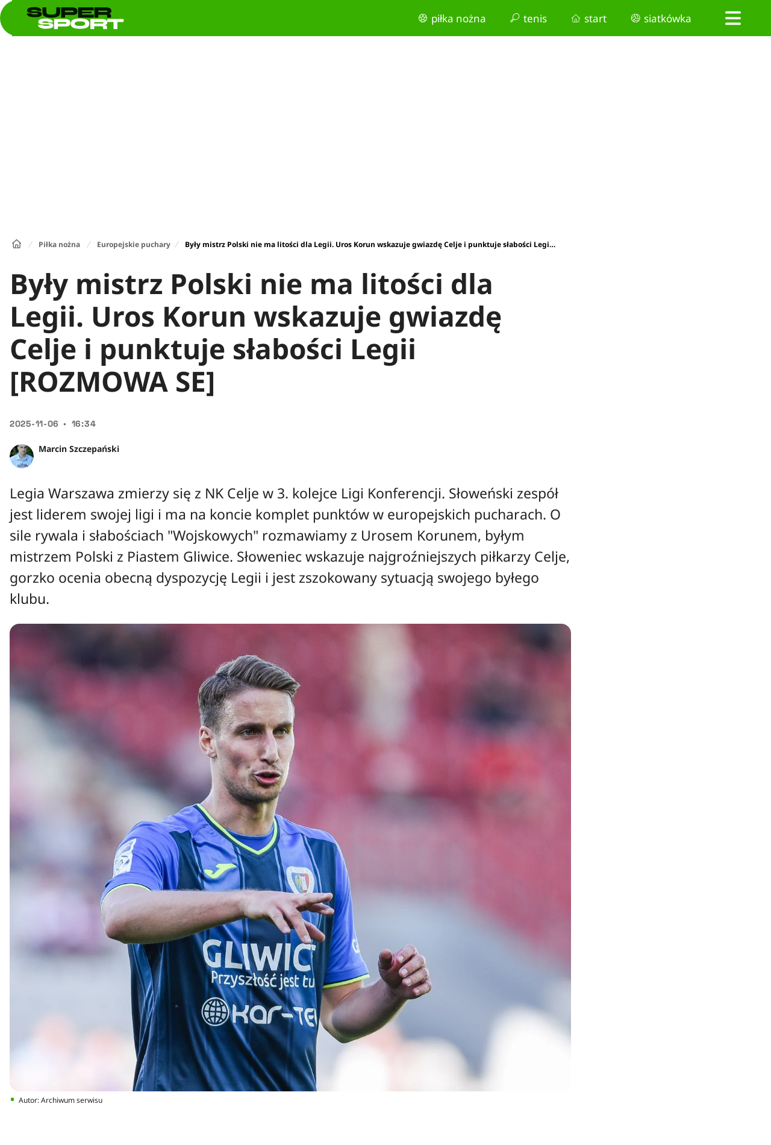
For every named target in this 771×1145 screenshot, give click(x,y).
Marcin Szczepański (79, 448)
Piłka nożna (59, 244)
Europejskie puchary (133, 244)
